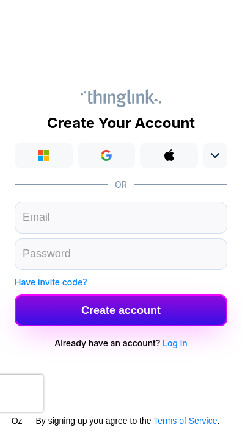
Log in (175, 343)
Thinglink (121, 98)
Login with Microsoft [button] (44, 155)
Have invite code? (51, 282)
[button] (107, 155)
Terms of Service (185, 421)
